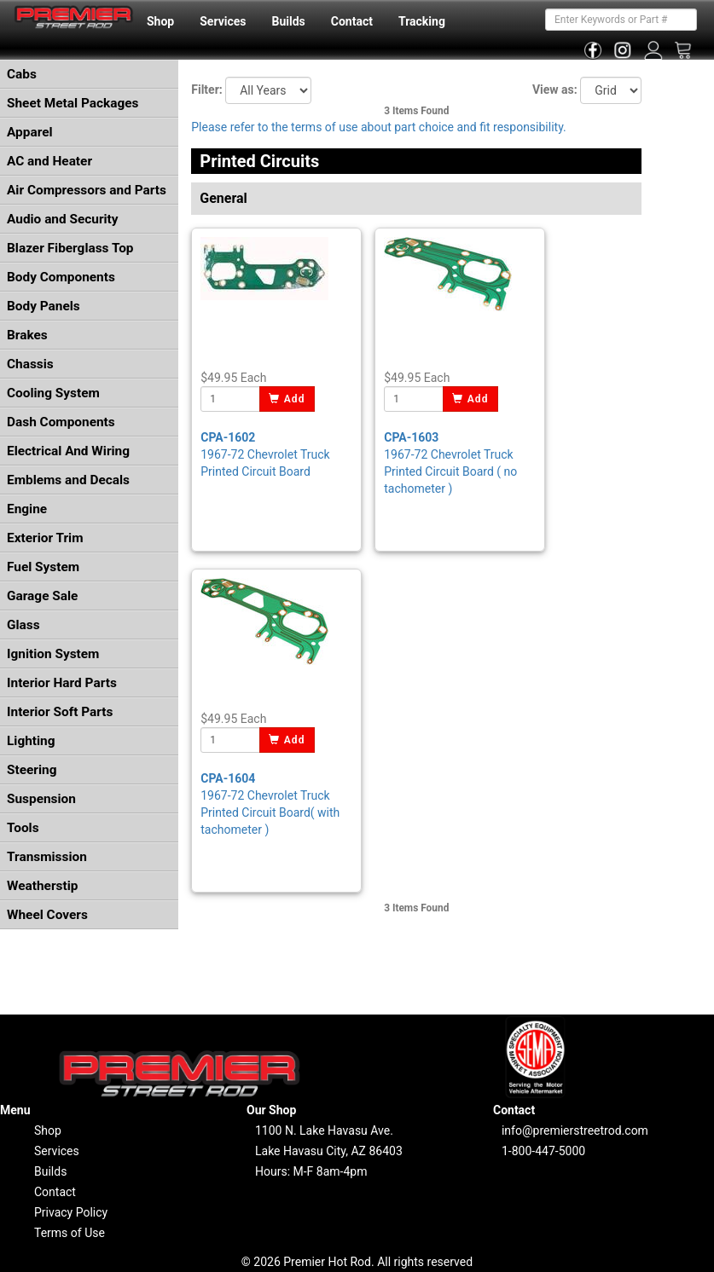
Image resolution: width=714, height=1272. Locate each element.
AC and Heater (49, 161)
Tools (23, 827)
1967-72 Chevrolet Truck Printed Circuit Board (264, 454)
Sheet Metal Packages (72, 103)
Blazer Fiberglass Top (70, 248)
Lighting (31, 741)
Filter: (206, 89)
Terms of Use (69, 1233)
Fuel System (43, 567)
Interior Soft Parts (60, 712)
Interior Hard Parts (62, 683)
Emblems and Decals (68, 480)
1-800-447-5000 (543, 1151)
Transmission (47, 856)
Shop (160, 21)
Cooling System (53, 393)
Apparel (30, 132)
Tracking (421, 21)
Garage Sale (42, 596)
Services (223, 21)
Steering (31, 770)
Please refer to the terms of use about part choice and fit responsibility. (378, 127)
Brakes (27, 335)
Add (287, 399)
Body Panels (43, 306)
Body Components (61, 277)
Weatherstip (42, 885)
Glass (23, 625)
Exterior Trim (45, 538)
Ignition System (53, 654)
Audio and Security (63, 219)
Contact (352, 21)
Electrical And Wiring (68, 451)
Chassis (30, 364)
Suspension (41, 799)
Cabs (22, 74)
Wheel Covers (47, 914)
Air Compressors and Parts (86, 190)
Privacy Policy (70, 1212)
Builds (288, 21)
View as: (555, 89)
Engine (27, 509)
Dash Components (61, 422)
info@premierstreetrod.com (575, 1130)
